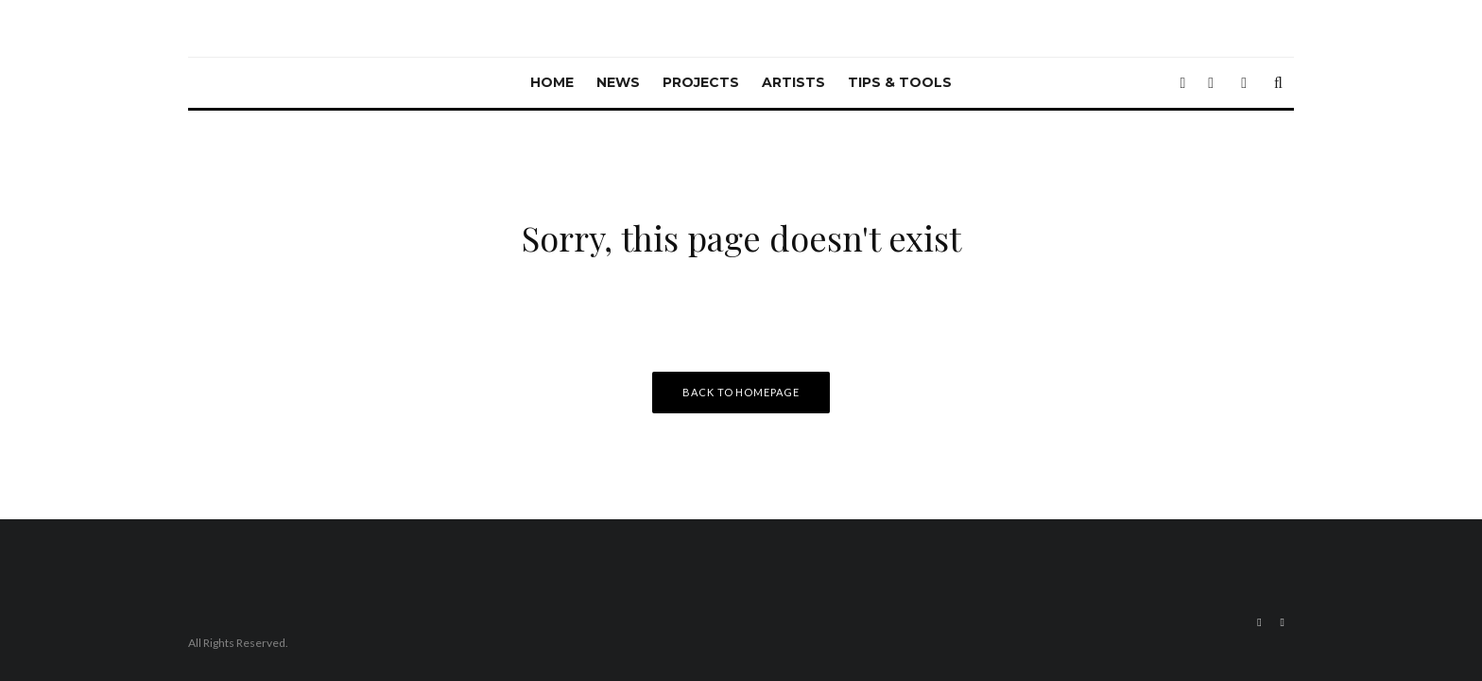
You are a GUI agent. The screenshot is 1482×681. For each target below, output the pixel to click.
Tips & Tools (900, 82)
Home (552, 82)
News (618, 82)
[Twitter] (1182, 83)
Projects (701, 82)
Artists (793, 82)
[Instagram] (1211, 83)
